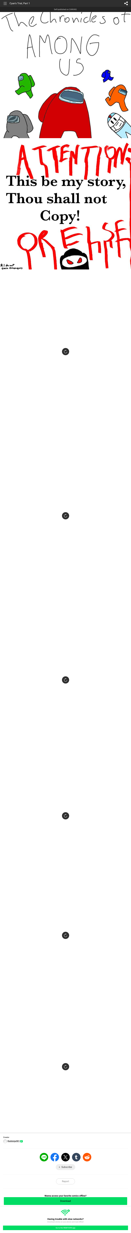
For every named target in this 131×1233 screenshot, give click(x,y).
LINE (44, 1157)
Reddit (87, 1157)
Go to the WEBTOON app (65, 1228)
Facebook (54, 1157)
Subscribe (66, 1167)
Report (65, 1181)
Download (65, 1201)
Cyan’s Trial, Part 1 (20, 3)
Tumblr (76, 1157)
